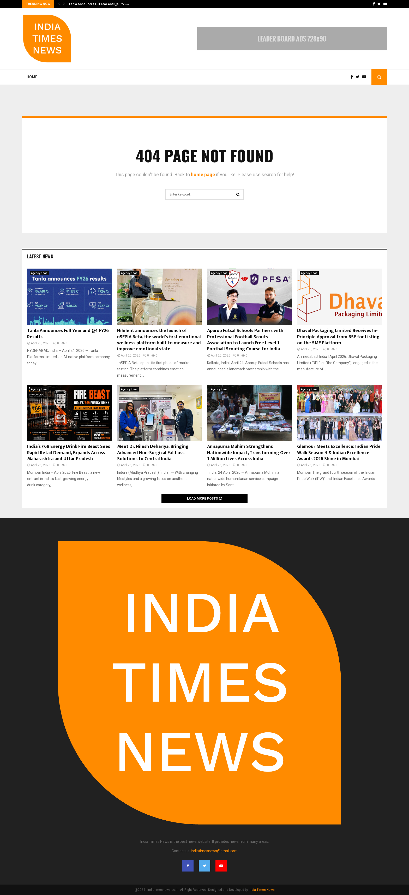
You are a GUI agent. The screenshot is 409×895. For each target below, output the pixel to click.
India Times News (262, 890)
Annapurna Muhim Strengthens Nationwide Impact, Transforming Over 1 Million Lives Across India (248, 453)
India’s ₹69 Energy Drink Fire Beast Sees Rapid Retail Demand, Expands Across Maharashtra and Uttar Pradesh (68, 453)
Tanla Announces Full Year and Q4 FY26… (99, 4)
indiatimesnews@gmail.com (214, 851)
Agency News (39, 273)
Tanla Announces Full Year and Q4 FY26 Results (68, 334)
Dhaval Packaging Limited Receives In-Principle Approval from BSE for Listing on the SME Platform (338, 337)
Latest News (40, 256)
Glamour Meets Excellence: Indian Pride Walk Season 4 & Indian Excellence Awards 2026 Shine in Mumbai (339, 453)
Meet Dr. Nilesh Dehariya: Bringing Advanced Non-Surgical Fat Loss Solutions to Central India (153, 453)
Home (32, 77)
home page (203, 174)
